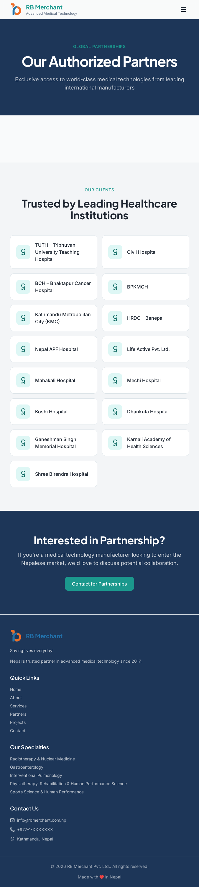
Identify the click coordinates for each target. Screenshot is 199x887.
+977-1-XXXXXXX (31, 829)
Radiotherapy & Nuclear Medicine (42, 758)
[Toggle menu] (183, 9)
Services (18, 705)
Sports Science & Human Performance (47, 791)
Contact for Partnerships (99, 584)
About (16, 697)
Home (15, 689)
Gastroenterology (26, 767)
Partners (18, 714)
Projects (18, 722)
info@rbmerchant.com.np (38, 820)
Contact (17, 730)
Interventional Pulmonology (36, 775)
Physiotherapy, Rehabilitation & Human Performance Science (68, 783)
